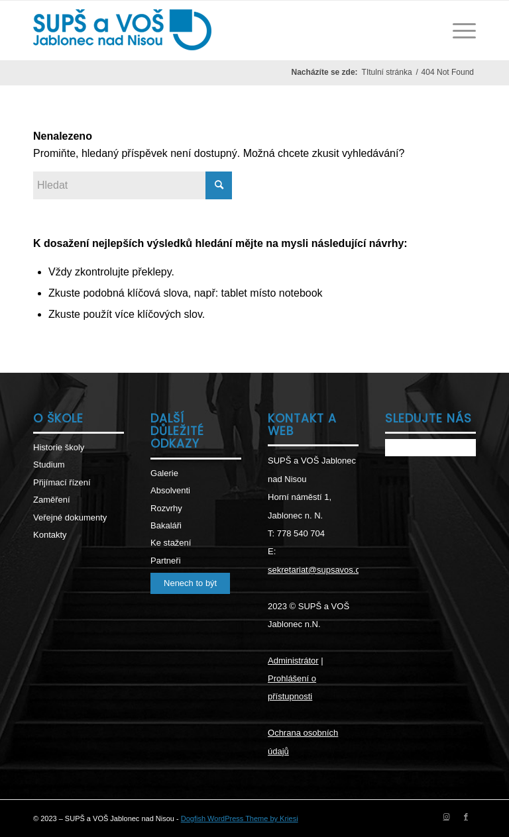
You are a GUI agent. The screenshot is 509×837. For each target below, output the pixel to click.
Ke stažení (170, 543)
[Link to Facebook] (466, 816)
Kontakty (50, 535)
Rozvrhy (166, 508)
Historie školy (58, 447)
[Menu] (457, 30)
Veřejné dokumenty (70, 517)
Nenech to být (190, 583)
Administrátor (293, 660)
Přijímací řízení (62, 482)
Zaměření (51, 500)
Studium (49, 464)
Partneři (165, 561)
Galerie (164, 473)
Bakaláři (166, 525)
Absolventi (170, 490)
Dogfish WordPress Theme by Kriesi (239, 818)
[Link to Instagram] (446, 816)
